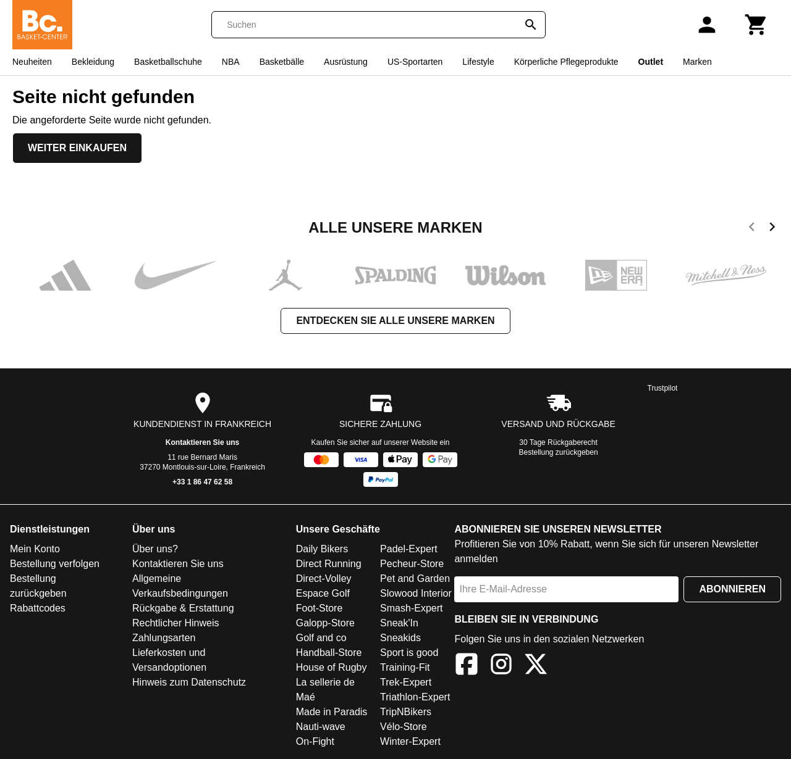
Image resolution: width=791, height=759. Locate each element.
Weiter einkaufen (77, 148)
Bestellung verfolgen (54, 563)
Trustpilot (663, 388)
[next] (772, 229)
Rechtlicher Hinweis (175, 623)
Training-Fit (404, 667)
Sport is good (409, 652)
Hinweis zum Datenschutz (189, 682)
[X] (535, 666)
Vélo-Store (403, 726)
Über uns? (155, 549)
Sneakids (400, 637)
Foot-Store (319, 608)
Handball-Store (329, 652)
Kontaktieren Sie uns (202, 442)
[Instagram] (501, 666)
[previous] (752, 229)
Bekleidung (93, 62)
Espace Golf (323, 593)
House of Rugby (331, 667)
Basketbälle (282, 62)
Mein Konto (35, 549)
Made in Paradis (332, 712)
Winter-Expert (410, 741)
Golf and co (321, 637)
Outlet (650, 62)
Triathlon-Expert (415, 697)
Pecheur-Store (412, 563)
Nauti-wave (320, 726)
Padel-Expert (409, 549)
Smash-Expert (411, 608)
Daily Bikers (322, 549)
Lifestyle (478, 62)
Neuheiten (32, 62)
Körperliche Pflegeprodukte (566, 62)
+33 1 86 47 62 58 (202, 482)
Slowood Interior (416, 593)
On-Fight (315, 741)
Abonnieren (732, 589)
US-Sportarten (414, 62)
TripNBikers (405, 712)
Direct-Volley (324, 578)
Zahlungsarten (163, 637)
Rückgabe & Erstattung (183, 608)
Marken (697, 62)
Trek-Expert (405, 682)
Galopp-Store (325, 623)
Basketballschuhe (168, 62)
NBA (231, 62)
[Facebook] (466, 666)
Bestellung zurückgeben (558, 452)
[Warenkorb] (756, 24)
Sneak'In (399, 623)
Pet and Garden (415, 578)
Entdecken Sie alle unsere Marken (395, 320)
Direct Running (329, 563)
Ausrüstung (346, 62)
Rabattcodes (38, 608)
